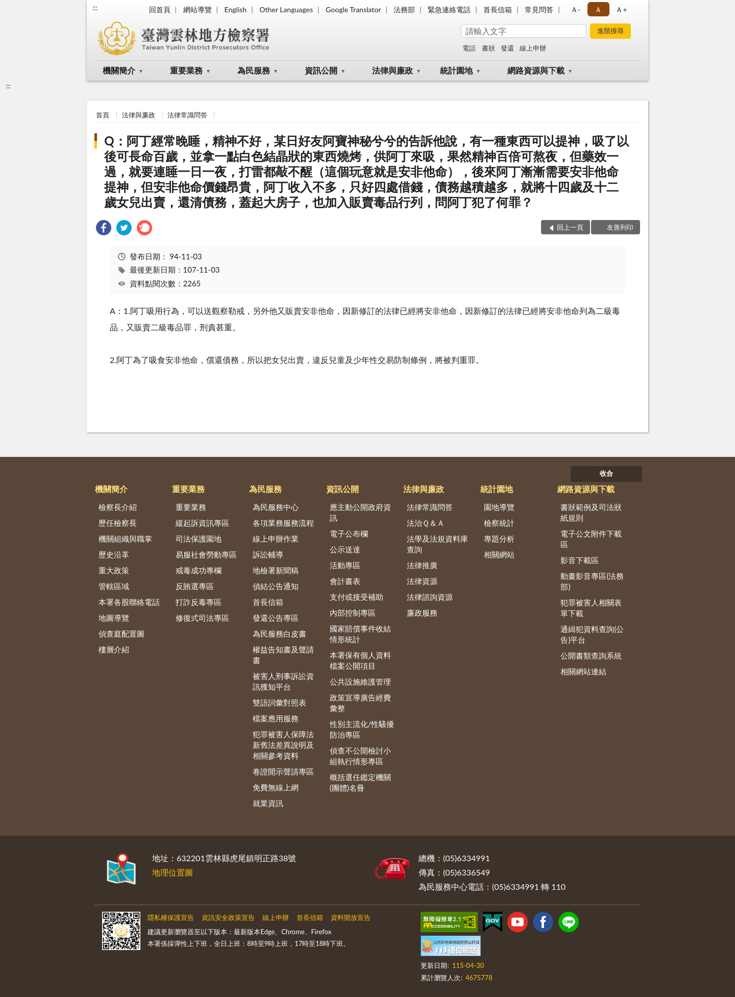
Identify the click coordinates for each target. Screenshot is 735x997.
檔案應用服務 (276, 718)
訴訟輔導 (268, 554)
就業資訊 (268, 803)
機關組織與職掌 (125, 538)
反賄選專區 (195, 586)
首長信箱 (497, 9)
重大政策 (114, 570)
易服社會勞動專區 (206, 554)
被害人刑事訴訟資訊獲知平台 (283, 681)
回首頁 (159, 9)
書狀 (488, 48)
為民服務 (253, 70)
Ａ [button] (598, 9)
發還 (507, 48)
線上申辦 (533, 48)
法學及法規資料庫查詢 (437, 544)
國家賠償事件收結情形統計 (360, 634)
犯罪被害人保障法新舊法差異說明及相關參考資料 (283, 744)
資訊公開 (321, 70)
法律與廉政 (392, 70)
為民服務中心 (276, 507)
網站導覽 (197, 9)
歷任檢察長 (118, 522)
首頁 (102, 115)
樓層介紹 (114, 649)
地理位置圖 (172, 872)
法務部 (404, 9)
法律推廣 (422, 565)
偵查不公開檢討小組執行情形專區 (360, 756)
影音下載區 (579, 560)
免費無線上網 (276, 787)
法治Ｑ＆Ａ (426, 522)
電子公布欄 (349, 533)
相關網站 (499, 554)
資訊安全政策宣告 (228, 917)
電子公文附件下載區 (591, 539)
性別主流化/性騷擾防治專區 (362, 729)
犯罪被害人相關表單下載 (591, 608)
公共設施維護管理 (360, 681)
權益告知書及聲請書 (283, 655)
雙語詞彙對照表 (279, 702)
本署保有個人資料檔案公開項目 (360, 660)
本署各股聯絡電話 (129, 601)
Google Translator (353, 9)
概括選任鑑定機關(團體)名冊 (360, 782)
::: (94, 8)
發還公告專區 (276, 617)
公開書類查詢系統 (591, 655)
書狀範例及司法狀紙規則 (591, 512)
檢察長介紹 (118, 507)
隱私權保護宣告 (171, 917)
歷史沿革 (114, 554)
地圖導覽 (114, 617)
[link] (103, 229)
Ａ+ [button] (621, 9)
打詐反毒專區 (199, 601)
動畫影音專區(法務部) (592, 581)
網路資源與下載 (536, 70)
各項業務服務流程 (283, 522)
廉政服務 (422, 612)
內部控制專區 (353, 612)
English (235, 9)
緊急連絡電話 (449, 9)
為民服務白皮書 (279, 633)
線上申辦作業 (276, 538)
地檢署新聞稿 (276, 570)
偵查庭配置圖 (121, 633)
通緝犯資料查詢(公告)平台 (592, 634)
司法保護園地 (199, 538)
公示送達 (345, 549)
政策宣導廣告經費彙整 (360, 703)
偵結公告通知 (276, 586)
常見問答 (539, 9)
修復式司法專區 (202, 617)
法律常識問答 (187, 115)
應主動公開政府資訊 (360, 512)
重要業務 (186, 70)
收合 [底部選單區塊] (606, 473)
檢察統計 (499, 522)
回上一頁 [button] (570, 227)
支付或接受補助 (356, 596)
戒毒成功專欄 (199, 570)
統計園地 (456, 70)
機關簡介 (119, 70)
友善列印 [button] (620, 227)
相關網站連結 (583, 671)
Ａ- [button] (575, 9)
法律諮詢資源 (430, 596)
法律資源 (422, 581)
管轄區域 (114, 586)
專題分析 (499, 538)
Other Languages (286, 9)
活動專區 (345, 565)
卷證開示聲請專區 (283, 771)
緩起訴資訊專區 (202, 522)
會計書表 (345, 581)
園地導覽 (499, 507)
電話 (469, 48)
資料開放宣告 (351, 917)
